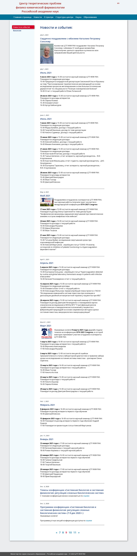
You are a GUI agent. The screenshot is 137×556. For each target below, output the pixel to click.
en (118, 3)
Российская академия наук (57, 554)
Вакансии (17, 30)
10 (70, 532)
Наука (78, 17)
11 (74, 532)
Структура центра (64, 17)
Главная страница (22, 17)
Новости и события (21, 27)
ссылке (86, 496)
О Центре (48, 17)
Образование (90, 17)
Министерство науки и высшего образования (27, 554)
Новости (38, 17)
